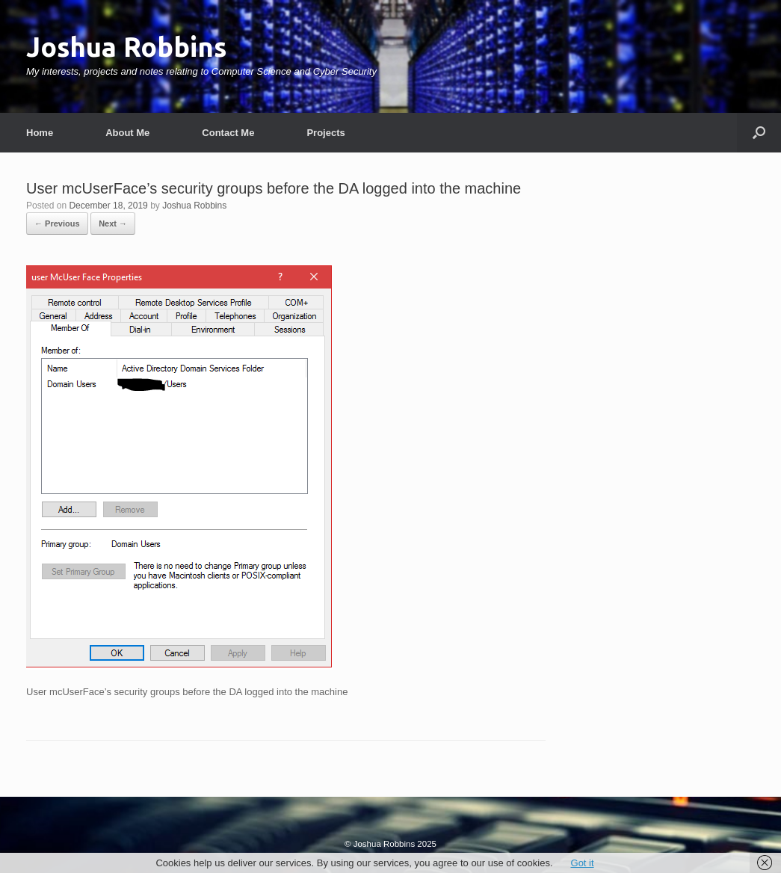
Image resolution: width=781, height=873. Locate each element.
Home (39, 132)
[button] (759, 132)
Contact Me (228, 132)
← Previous (57, 223)
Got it (582, 863)
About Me (127, 132)
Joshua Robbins (194, 205)
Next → (113, 223)
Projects (325, 132)
